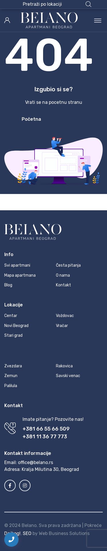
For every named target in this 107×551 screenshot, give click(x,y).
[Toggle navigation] (98, 20)
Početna (31, 119)
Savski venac (68, 375)
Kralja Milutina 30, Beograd (50, 469)
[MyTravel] (49, 20)
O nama (63, 275)
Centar (10, 315)
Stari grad (13, 335)
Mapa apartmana (20, 275)
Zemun (10, 375)
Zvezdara (13, 366)
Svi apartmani (17, 265)
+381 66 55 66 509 (46, 429)
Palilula (10, 385)
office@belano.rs (35, 462)
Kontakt (63, 285)
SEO (27, 533)
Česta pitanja (68, 265)
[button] (57, 4)
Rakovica (64, 366)
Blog (8, 285)
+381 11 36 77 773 (45, 436)
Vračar (62, 325)
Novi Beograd (16, 325)
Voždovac (65, 315)
